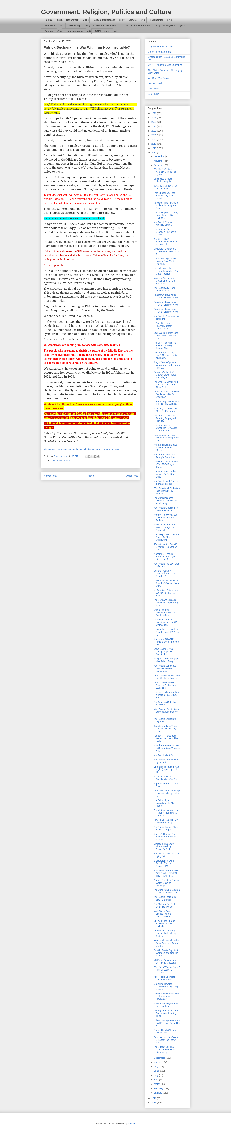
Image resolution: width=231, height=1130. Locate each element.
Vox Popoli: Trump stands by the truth (166, 761)
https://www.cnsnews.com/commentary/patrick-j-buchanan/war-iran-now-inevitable (82, 449)
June (156, 1071)
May (156, 1075)
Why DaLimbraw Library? (160, 46)
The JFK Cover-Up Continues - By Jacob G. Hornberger (165, 428)
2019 (154, 144)
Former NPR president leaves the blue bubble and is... (166, 739)
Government (72, 20)
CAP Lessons (102, 31)
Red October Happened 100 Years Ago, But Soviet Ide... (165, 527)
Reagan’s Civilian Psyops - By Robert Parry (166, 660)
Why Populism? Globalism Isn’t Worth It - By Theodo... (167, 491)
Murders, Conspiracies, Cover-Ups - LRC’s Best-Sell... (165, 281)
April (156, 1079)
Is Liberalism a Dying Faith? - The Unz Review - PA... (164, 863)
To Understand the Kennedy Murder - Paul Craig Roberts (166, 271)
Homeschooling (74, 31)
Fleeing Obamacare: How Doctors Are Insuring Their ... (166, 1013)
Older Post (132, 475)
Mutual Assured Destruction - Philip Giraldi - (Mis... (164, 612)
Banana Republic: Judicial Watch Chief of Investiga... (166, 883)
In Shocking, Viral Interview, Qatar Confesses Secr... (164, 326)
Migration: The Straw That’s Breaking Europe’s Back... (164, 847)
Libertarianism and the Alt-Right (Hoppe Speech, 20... (167, 769)
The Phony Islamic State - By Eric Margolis (166, 828)
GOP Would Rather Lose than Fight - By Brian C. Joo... (166, 336)
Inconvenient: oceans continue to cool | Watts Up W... (166, 438)
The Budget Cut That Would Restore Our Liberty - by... (164, 1050)
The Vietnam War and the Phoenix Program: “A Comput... (166, 813)
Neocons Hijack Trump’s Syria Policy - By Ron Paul (166, 205)
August (158, 1062)
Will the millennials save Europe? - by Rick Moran (165, 447)
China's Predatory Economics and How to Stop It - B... (166, 573)
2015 (154, 1102)
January (158, 1093)
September (160, 1058)
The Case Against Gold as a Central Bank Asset (167, 891)
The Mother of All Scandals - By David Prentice (165, 232)
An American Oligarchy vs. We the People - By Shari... (167, 593)
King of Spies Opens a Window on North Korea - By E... (167, 365)
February (159, 1088)
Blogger (131, 1123)
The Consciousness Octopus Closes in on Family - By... (165, 501)
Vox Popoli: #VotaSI (163, 755)
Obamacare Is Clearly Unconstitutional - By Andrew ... (165, 933)
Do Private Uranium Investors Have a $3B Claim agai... (165, 622)
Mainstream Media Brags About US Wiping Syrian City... (167, 583)
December (159, 156)
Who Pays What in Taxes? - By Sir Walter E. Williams (167, 970)
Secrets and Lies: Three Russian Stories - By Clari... (165, 729)
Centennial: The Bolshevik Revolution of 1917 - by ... (167, 632)
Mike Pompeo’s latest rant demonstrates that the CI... (166, 712)
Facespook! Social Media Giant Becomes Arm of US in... (166, 943)
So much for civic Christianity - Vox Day (165, 778)
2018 (154, 148)
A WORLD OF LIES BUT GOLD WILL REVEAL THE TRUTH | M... (166, 873)
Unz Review (154, 88)
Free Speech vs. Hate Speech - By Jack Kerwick (164, 196)
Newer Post (50, 475)
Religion (49, 31)
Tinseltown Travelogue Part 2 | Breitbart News (166, 303)
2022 (154, 130)
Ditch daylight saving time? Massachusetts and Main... (165, 355)
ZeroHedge (153, 94)
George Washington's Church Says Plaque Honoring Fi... (165, 375)
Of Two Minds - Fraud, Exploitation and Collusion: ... (165, 924)
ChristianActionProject (105, 25)
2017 (154, 152)
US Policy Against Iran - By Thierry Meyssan (165, 961)
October (158, 165)
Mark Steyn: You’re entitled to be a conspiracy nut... (163, 914)
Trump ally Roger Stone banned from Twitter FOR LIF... (165, 261)
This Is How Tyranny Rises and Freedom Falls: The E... (167, 1023)
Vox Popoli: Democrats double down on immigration (165, 668)
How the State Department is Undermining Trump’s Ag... (167, 748)
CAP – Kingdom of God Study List (165, 65)
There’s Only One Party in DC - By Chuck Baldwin (166, 402)
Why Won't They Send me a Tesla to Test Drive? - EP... (167, 695)
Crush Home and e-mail (160, 52)
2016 (154, 1098)
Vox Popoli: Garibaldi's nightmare (165, 720)
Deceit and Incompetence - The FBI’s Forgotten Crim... (166, 464)
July (156, 1066)
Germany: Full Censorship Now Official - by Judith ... (167, 793)
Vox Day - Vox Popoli (158, 78)
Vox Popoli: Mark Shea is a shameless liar (166, 482)
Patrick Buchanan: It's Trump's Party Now (164, 456)
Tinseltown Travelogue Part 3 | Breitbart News (166, 296)
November (159, 161)
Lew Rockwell (155, 83)
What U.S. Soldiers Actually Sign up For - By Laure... (165, 172)
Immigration (169, 25)
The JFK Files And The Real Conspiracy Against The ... (165, 345)
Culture (133, 20)
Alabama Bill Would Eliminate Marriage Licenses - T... (164, 557)
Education (50, 25)
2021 (154, 135)
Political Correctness (104, 20)
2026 (154, 113)
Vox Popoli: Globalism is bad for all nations (166, 509)
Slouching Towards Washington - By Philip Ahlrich (166, 987)
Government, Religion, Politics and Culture (106, 11)
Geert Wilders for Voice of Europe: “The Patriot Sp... (166, 1040)
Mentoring (74, 25)
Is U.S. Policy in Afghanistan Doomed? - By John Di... (167, 242)
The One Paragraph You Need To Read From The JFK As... (166, 385)
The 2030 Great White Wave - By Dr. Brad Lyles (165, 474)
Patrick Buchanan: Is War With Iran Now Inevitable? (166, 996)
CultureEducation (140, 25)
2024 (154, 122)
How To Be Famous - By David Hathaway (166, 821)
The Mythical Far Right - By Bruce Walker (165, 905)
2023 (154, 126)
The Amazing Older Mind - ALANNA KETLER (167, 703)
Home (91, 475)
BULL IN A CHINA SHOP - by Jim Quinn (167, 187)
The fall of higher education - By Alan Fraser (164, 803)
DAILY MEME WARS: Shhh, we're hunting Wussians (165, 685)
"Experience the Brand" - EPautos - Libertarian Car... (166, 547)
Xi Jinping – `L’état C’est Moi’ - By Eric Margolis (166, 409)
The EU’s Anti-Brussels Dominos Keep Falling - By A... (166, 603)
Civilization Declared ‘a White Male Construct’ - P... (166, 251)
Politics (49, 20)
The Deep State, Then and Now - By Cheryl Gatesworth (167, 537)
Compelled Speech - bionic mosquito (164, 180)
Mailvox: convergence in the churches (166, 1004)
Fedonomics (156, 20)
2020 (154, 139)
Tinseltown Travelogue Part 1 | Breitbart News (166, 310)
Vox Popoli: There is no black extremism (165, 898)
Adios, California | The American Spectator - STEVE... (165, 837)
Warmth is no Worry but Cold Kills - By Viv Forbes (165, 518)
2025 (154, 117)
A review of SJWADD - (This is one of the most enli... (166, 642)
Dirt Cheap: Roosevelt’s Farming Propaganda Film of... (165, 418)
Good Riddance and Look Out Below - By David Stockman (166, 394)
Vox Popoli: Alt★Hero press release (164, 289)
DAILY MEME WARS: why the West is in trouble (167, 677)
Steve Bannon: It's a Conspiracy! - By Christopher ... (164, 652)
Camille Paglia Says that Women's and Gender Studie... (166, 953)
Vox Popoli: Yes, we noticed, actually (163, 223)
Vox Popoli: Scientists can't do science (164, 978)
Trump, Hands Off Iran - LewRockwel (165, 1031)
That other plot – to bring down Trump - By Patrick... (166, 215)
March (157, 1084)
